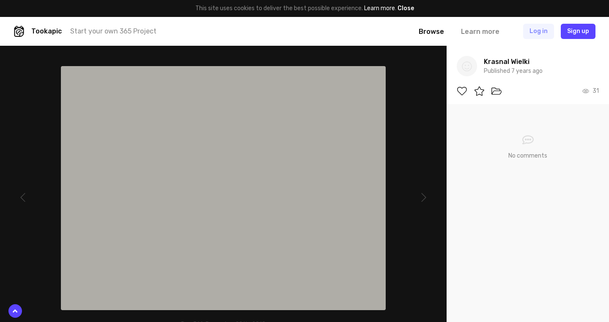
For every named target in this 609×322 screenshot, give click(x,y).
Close (406, 8)
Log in (538, 31)
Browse (431, 32)
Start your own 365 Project (113, 31)
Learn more (379, 8)
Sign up (578, 31)
